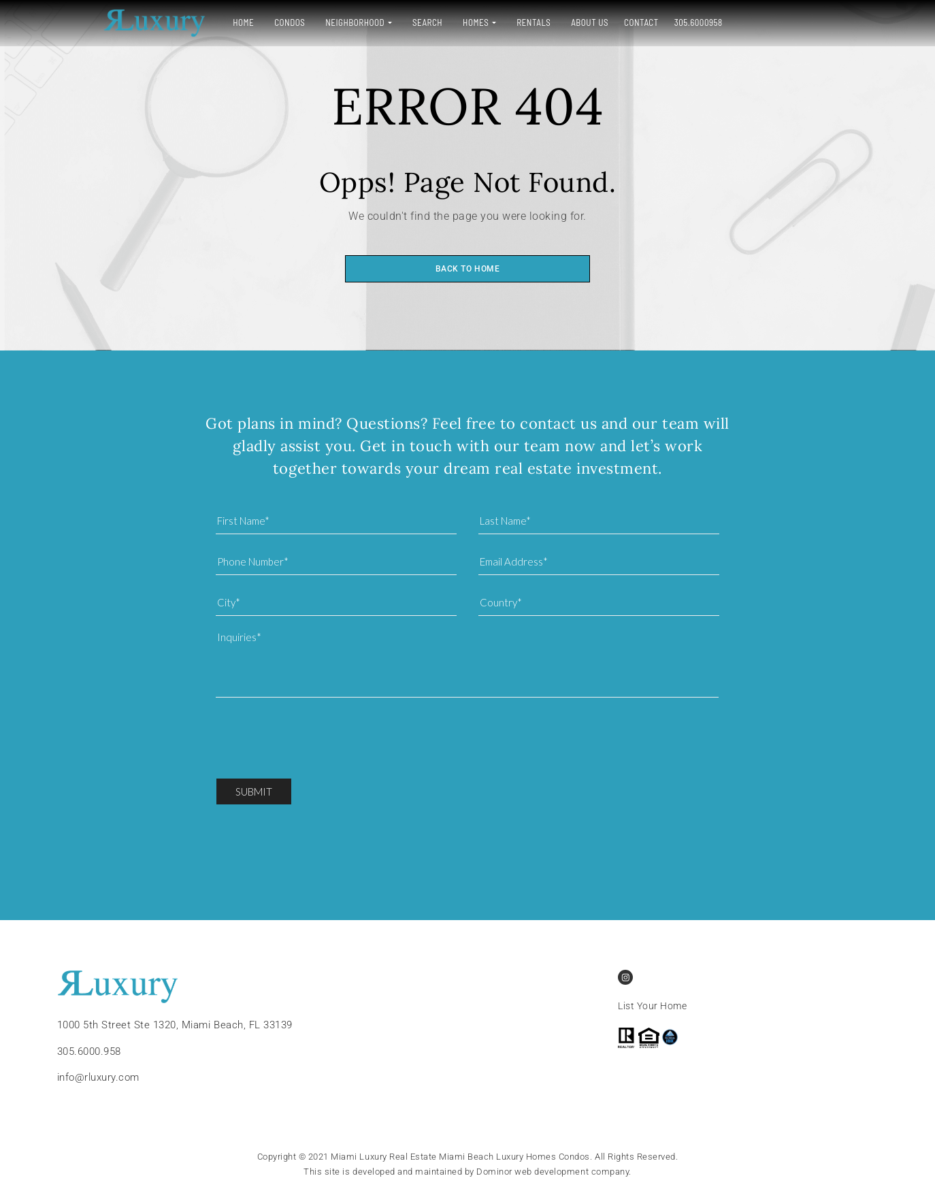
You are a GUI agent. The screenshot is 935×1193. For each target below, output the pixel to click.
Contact (595, 22)
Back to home (467, 269)
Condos (244, 22)
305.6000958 (652, 22)
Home (197, 22)
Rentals (488, 22)
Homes (430, 22)
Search (382, 22)
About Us (544, 22)
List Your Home (652, 1006)
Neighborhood (309, 22)
